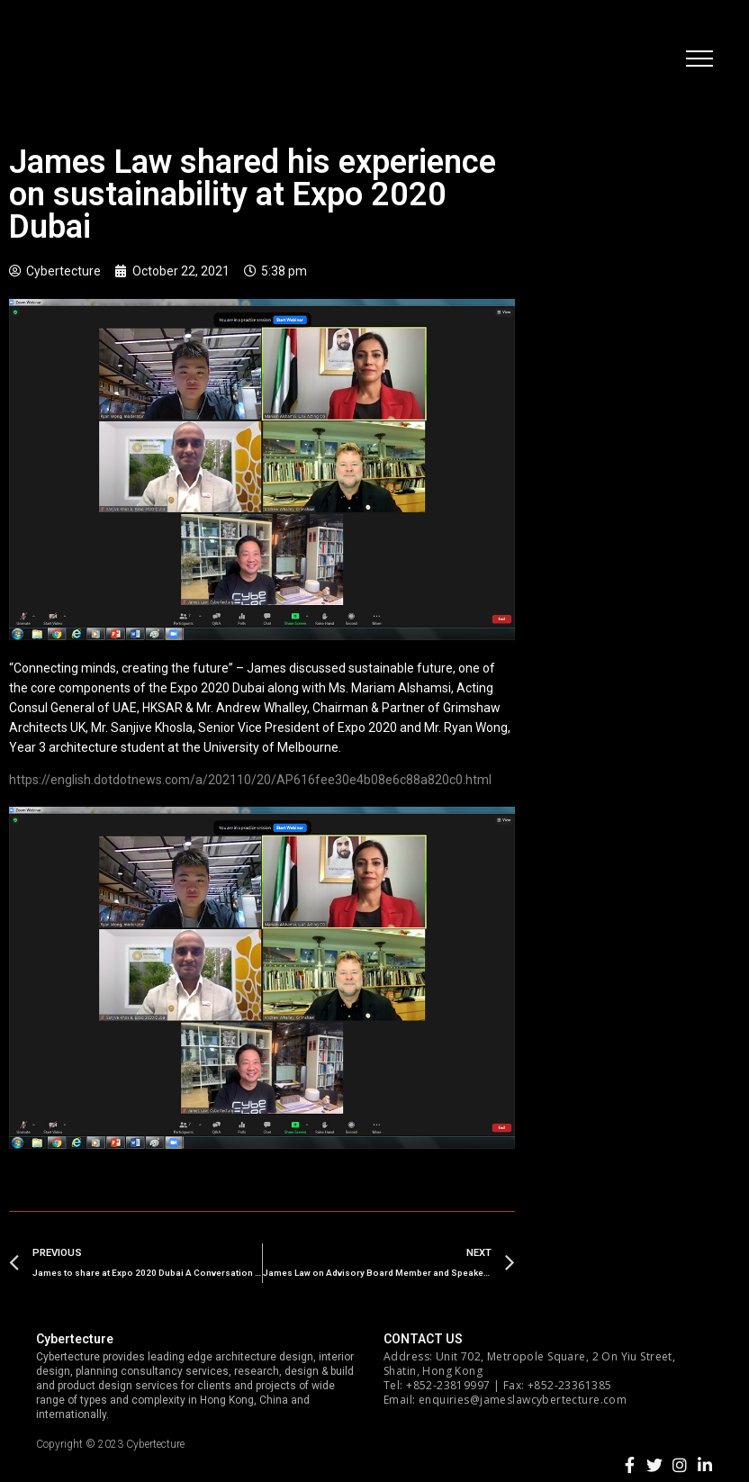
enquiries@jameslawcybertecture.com (523, 1399)
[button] (699, 58)
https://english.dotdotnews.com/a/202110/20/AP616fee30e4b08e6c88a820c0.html (250, 780)
